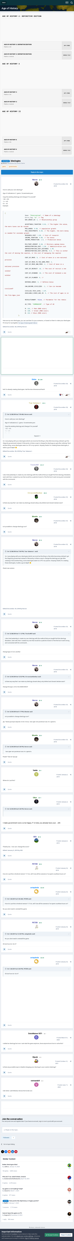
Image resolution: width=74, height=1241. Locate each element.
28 (45, 493)
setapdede (28, 934)
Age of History (10, 8)
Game (23, 163)
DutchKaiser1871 (35, 1034)
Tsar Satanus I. (29, 551)
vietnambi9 (35, 1081)
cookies (14, 1234)
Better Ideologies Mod (9, 1164)
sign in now (42, 1121)
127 (42, 465)
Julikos (6, 1166)
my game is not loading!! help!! (12, 1189)
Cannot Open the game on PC (12, 1213)
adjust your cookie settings (24, 1236)
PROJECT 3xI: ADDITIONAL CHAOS (14, 1176)
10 (44, 403)
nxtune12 (7, 1191)
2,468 (40, 379)
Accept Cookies (52, 1235)
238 (42, 888)
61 (40, 516)
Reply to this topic (37, 172)
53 (40, 864)
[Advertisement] (28, 353)
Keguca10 (7, 1215)
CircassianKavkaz (31, 676)
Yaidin (35, 770)
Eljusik (35, 1057)
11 (40, 798)
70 (40, 180)
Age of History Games (32, 1238)
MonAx (26, 711)
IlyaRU (6, 1203)
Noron (5, 163)
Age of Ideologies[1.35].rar (28, 323)
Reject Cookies (66, 1235)
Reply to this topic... (11, 1130)
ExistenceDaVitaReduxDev (12, 1179)
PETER (26, 899)
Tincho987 (28, 633)
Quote (10, 332)
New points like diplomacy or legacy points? (24, 1201)
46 (39, 837)
